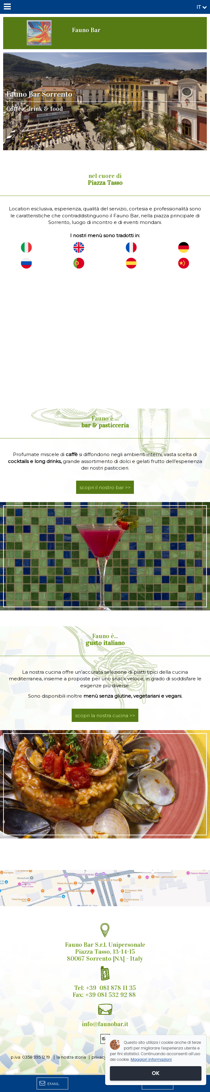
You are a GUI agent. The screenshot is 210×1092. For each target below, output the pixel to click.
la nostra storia (71, 1057)
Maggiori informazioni (151, 1059)
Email (49, 1083)
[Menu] (7, 7)
